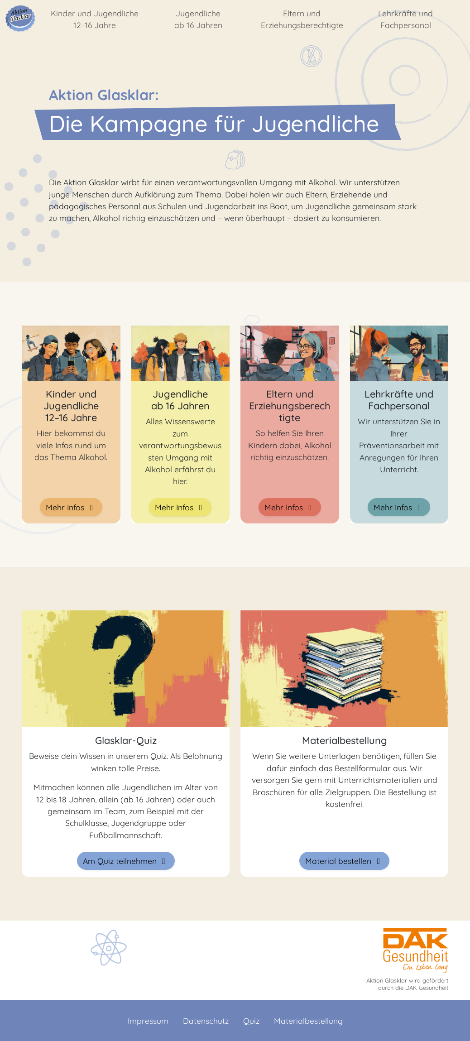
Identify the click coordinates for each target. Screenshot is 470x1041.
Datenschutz (206, 1021)
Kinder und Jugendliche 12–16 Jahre (95, 19)
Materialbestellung (308, 1021)
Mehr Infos (71, 507)
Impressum (148, 1021)
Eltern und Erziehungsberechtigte (302, 19)
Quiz (251, 1021)
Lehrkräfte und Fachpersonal (405, 19)
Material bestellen (344, 861)
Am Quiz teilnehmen (126, 861)
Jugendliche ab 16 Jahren (198, 19)
